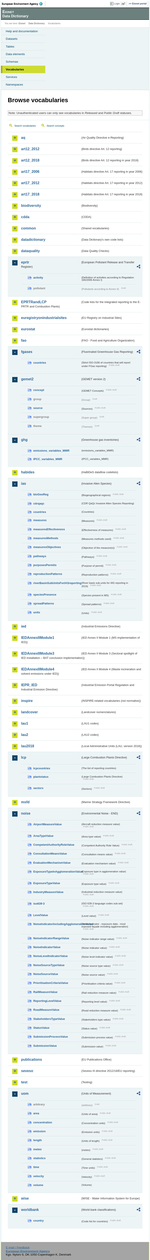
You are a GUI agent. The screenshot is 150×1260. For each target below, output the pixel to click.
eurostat (28, 329)
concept (38, 390)
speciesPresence (44, 594)
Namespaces (14, 84)
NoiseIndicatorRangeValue (51, 938)
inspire (27, 701)
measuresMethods (45, 538)
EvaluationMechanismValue (52, 862)
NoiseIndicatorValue (46, 947)
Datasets (12, 38)
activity (38, 277)
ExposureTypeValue (46, 883)
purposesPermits (45, 565)
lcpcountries (41, 768)
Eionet (22, 23)
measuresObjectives (47, 547)
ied (23, 626)
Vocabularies (15, 69)
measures (40, 520)
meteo (37, 1149)
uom (25, 1093)
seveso (27, 1071)
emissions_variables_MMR (51, 450)
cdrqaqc (38, 503)
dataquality (30, 251)
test (24, 1082)
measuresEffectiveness (49, 529)
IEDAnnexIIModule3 (37, 653)
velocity (38, 1176)
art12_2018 (30, 160)
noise (25, 813)
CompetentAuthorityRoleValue (53, 844)
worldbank (30, 1210)
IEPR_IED (29, 685)
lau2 (24, 735)
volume (38, 1185)
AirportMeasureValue (47, 824)
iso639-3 (39, 903)
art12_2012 (30, 149)
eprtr (25, 262)
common (28, 228)
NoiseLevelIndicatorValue (50, 956)
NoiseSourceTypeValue (49, 965)
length (37, 1140)
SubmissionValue (45, 1045)
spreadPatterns (43, 603)
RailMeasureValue (45, 992)
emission (39, 1131)
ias (23, 483)
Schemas (12, 61)
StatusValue (41, 1027)
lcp (23, 757)
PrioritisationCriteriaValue (50, 983)
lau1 (24, 723)
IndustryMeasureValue (48, 892)
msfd (25, 802)
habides (27, 472)
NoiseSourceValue (45, 974)
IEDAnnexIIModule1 (37, 638)
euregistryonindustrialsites (44, 318)
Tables (10, 46)
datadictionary (33, 239)
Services (11, 77)
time (36, 1167)
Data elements (15, 54)
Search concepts (55, 125)
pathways (39, 556)
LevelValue (40, 915)
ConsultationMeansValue (50, 853)
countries (39, 362)
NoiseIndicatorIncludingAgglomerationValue (57, 924)
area (36, 1113)
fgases (26, 352)
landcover (29, 712)
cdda (25, 217)
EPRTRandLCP (34, 302)
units (36, 612)
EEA (23, 4)
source (38, 408)
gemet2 (27, 379)
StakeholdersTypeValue (49, 1019)
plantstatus (40, 776)
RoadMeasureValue (46, 1009)
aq (23, 138)
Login (117, 3)
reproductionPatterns (47, 574)
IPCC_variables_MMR (47, 459)
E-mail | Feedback (18, 1247)
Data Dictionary (36, 23)
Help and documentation (22, 31)
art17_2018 (30, 194)
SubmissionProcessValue (50, 1036)
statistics (39, 1158)
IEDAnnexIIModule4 (37, 669)
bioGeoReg (40, 494)
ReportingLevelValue (47, 1001)
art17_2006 (30, 171)
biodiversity (31, 205)
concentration (42, 1122)
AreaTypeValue (43, 835)
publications (31, 1059)
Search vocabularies (25, 125)
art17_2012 (30, 183)
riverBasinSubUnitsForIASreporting (57, 583)
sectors (38, 788)
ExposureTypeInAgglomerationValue (57, 871)
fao (23, 340)
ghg (24, 440)
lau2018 (27, 746)
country (38, 1220)
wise (25, 1198)
